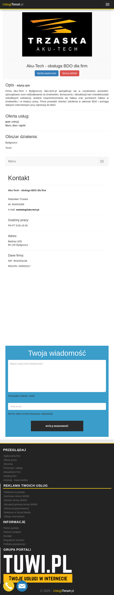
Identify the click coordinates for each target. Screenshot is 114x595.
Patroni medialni (12, 532)
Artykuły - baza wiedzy (15, 480)
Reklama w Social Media (17, 512)
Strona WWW (69, 73)
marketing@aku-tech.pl (27, 210)
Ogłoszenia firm (11, 456)
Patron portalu (11, 528)
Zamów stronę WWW (15, 500)
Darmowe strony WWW (16, 496)
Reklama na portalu (14, 492)
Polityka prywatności (14, 544)
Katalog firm (10, 476)
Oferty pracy (10, 460)
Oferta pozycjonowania (16, 508)
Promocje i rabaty (13, 468)
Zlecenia (8, 464)
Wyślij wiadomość (46, 73)
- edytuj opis (22, 85)
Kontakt (7, 536)
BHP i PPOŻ (12, 122)
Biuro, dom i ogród (15, 125)
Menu (12, 161)
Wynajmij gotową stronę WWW (20, 504)
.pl (13, 4)
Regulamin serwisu (13, 540)
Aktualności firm (12, 472)
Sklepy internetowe (14, 516)
